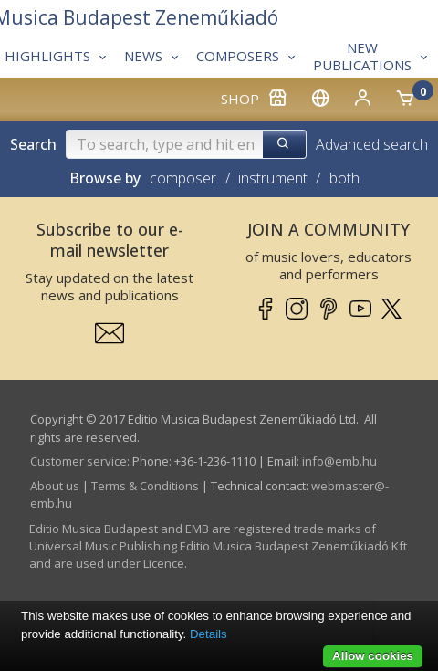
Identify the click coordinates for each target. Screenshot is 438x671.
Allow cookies (372, 656)
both (344, 178)
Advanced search (372, 144)
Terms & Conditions (145, 485)
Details (208, 634)
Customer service (78, 461)
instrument (273, 178)
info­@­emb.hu (339, 461)
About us (54, 485)
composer (183, 178)
